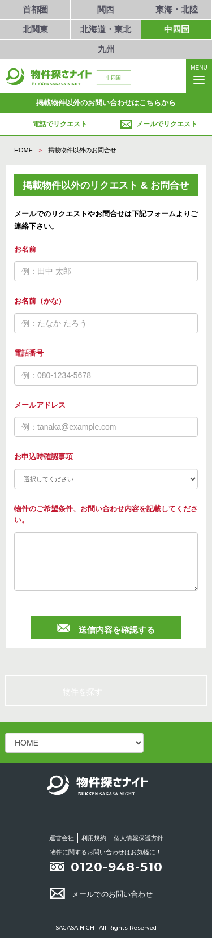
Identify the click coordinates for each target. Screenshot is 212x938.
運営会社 (61, 837)
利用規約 (93, 837)
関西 (105, 9)
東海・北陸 (176, 9)
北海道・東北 (105, 29)
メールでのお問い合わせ (101, 894)
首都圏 (35, 9)
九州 (106, 49)
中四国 (176, 29)
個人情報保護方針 (138, 837)
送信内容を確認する (105, 628)
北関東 (35, 29)
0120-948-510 (117, 867)
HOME (23, 150)
